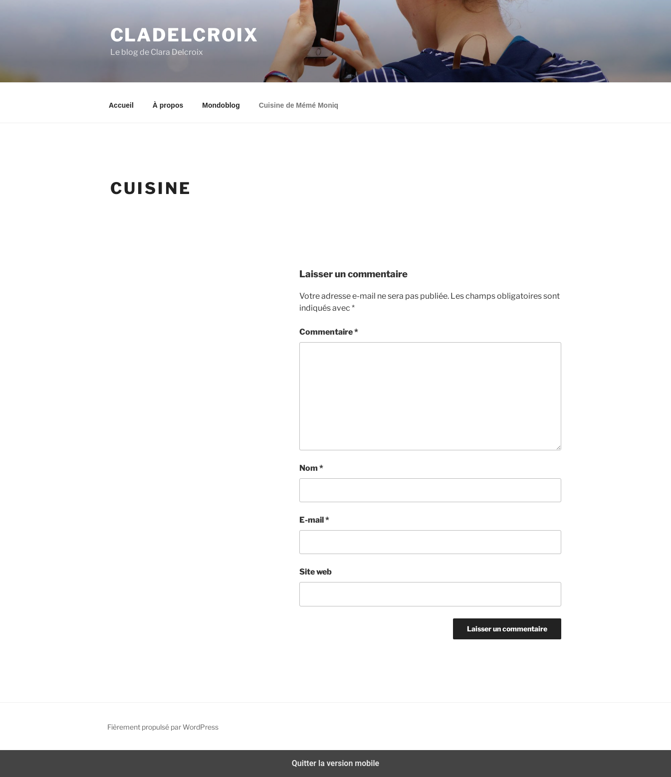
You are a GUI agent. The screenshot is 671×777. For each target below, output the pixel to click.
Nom (311, 468)
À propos (168, 105)
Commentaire (328, 332)
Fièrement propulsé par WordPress (163, 727)
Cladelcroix (184, 35)
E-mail (314, 520)
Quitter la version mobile (335, 763)
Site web (315, 572)
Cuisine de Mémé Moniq (298, 105)
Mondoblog (220, 105)
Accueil (121, 105)
